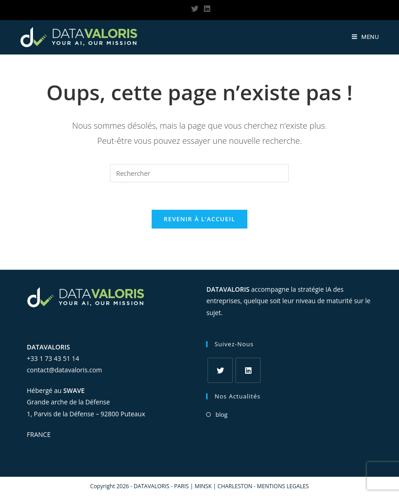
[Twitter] (220, 370)
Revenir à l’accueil (199, 219)
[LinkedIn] (248, 370)
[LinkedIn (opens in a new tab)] (205, 9)
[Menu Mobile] (365, 37)
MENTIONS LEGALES (283, 486)
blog (221, 414)
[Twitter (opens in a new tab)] (194, 9)
